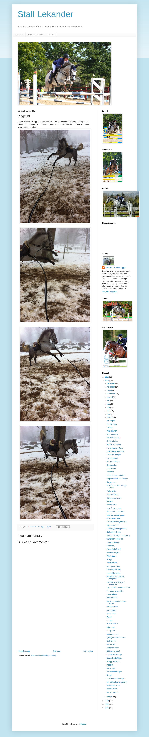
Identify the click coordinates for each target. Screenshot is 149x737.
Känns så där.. (112, 594)
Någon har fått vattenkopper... (118, 479)
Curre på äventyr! (113, 542)
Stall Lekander (46, 14)
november (111, 387)
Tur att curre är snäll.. (115, 591)
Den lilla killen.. (112, 563)
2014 (107, 380)
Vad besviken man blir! (115, 512)
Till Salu (51, 34)
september (111, 394)
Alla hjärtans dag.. (114, 566)
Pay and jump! (112, 458)
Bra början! (111, 421)
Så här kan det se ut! (115, 539)
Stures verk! (111, 614)
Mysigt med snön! (113, 685)
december (111, 383)
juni (108, 404)
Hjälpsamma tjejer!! (114, 498)
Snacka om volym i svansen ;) (118, 536)
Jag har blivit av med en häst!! (118, 588)
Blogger (83, 724)
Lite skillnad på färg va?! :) (117, 682)
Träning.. (110, 427)
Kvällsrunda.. (112, 465)
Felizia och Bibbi (113, 462)
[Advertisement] (55, 628)
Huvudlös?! (111, 644)
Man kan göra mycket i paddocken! (115, 583)
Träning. (110, 620)
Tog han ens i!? (112, 525)
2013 (107, 701)
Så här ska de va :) (114, 570)
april (109, 411)
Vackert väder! (112, 624)
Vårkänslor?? (112, 505)
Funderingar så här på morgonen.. (115, 577)
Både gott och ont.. (114, 532)
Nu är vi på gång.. (113, 438)
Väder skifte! (111, 491)
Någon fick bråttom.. (114, 658)
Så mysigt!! (111, 668)
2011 (107, 708)
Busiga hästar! (112, 607)
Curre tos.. (111, 546)
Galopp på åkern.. (113, 662)
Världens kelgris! (113, 553)
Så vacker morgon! (114, 455)
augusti (110, 397)
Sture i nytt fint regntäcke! (116, 529)
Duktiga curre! (112, 689)
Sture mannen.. (113, 434)
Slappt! (109, 675)
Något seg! (111, 627)
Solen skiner (111, 610)
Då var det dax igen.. (115, 672)
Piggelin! (110, 665)
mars (109, 414)
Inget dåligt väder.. (114, 573)
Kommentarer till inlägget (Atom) (43, 655)
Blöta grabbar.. (112, 598)
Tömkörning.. (112, 424)
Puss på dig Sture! (114, 549)
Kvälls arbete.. (112, 441)
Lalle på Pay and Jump (115, 451)
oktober (110, 390)
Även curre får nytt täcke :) (117, 522)
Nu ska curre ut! (113, 692)
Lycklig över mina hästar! (116, 638)
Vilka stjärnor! (112, 431)
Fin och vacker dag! (114, 655)
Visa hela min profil (109, 292)
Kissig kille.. (111, 631)
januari (110, 697)
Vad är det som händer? (116, 475)
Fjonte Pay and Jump (115, 448)
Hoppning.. (111, 472)
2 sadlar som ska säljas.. (116, 679)
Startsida (19, 34)
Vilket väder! (111, 556)
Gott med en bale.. (114, 518)
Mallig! (109, 560)
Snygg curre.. (112, 482)
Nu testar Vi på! (113, 648)
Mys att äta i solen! (114, 444)
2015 (107, 377)
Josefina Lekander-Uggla (115, 268)
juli (108, 400)
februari (110, 418)
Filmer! (109, 617)
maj (108, 407)
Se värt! (110, 501)
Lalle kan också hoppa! (116, 515)
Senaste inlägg (24, 651)
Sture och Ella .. (113, 494)
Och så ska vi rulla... (114, 508)
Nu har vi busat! (113, 634)
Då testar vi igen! (113, 651)
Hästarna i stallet (35, 34)
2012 (107, 704)
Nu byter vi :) (111, 641)
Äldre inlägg (88, 651)
